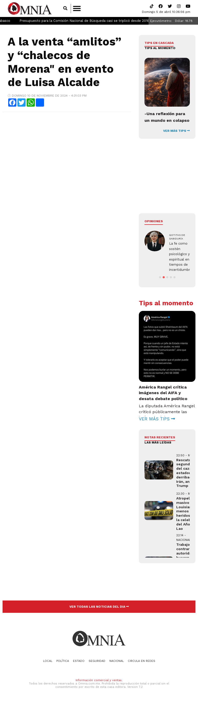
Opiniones (153, 221)
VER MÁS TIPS (176, 131)
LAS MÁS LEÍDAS (157, 448)
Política (62, 666)
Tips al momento (159, 48)
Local (47, 666)
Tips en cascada (159, 43)
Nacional (116, 666)
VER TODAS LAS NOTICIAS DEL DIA (99, 612)
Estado (79, 666)
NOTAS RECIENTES (159, 442)
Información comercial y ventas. (99, 685)
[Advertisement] (66, 153)
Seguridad (97, 666)
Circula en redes (141, 666)
